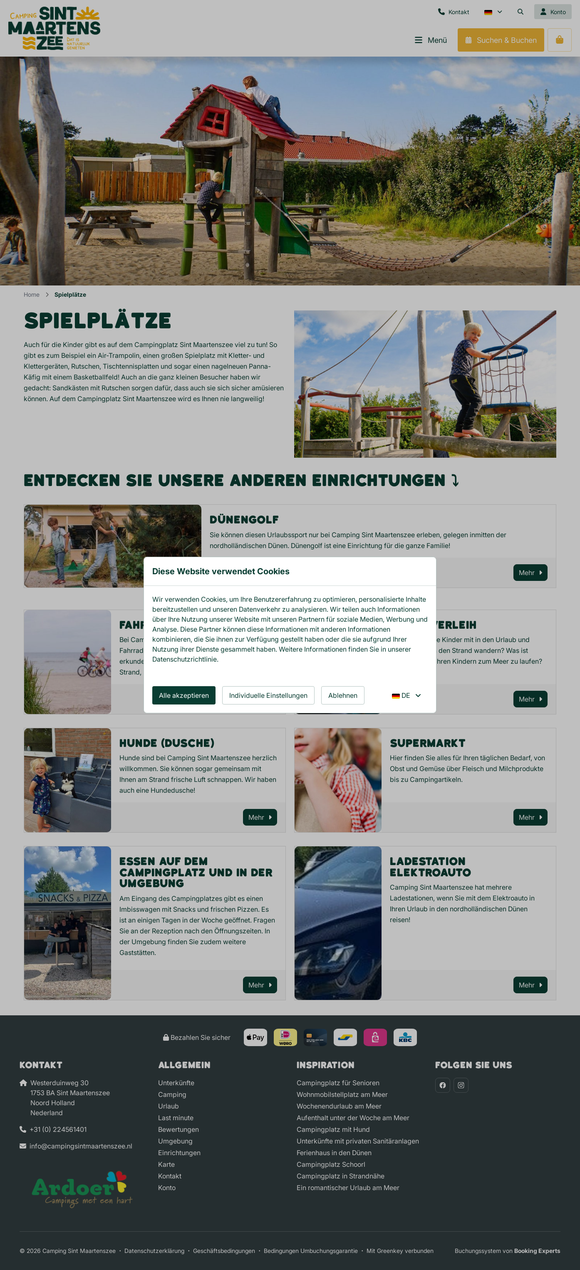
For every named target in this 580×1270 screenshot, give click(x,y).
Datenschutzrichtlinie (184, 659)
